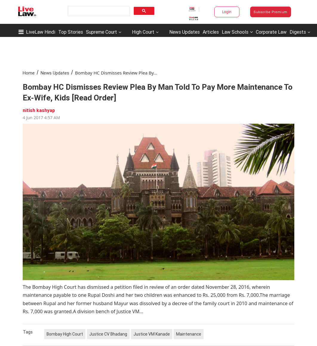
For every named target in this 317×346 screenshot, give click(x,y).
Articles (211, 32)
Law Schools (237, 32)
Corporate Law (271, 32)
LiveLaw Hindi (40, 32)
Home (29, 73)
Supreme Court (101, 32)
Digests (298, 32)
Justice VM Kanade (151, 334)
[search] (98, 11)
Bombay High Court (65, 334)
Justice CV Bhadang (108, 334)
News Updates (184, 32)
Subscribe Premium (270, 12)
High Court (143, 32)
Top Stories (70, 32)
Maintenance (188, 334)
